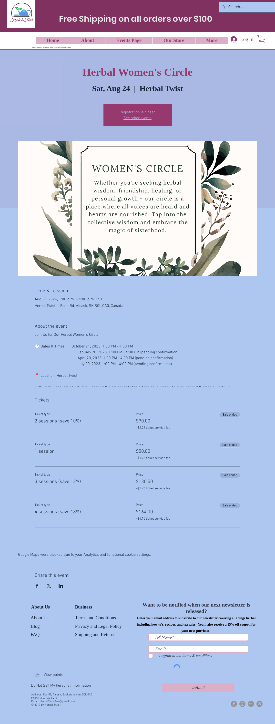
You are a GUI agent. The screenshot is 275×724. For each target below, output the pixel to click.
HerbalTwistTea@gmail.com (57, 701)
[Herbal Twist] (234, 704)
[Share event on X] (49, 586)
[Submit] (198, 687)
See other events (137, 118)
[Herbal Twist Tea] (242, 704)
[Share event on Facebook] (37, 586)
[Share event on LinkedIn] (61, 586)
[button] (262, 39)
